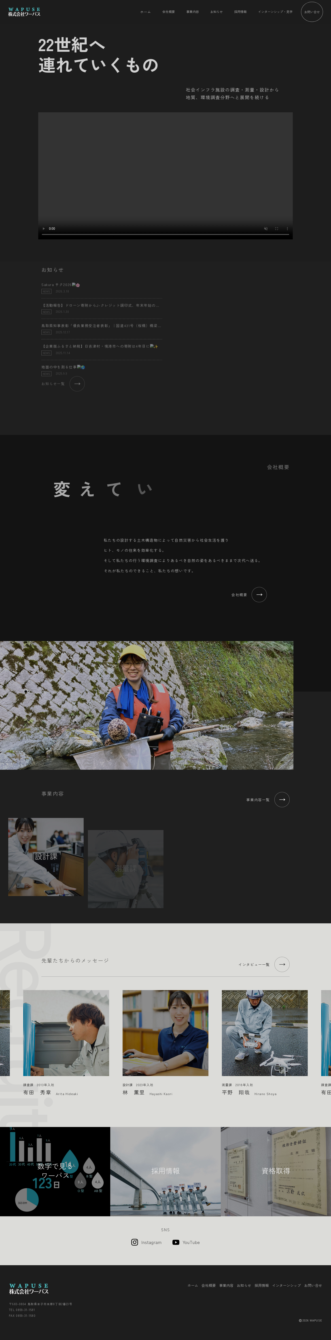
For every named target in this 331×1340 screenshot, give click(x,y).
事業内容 (192, 11)
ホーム (145, 11)
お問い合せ (312, 12)
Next (326, 1039)
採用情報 (240, 11)
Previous (5, 1039)
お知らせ (216, 11)
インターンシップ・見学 (275, 11)
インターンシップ (286, 1285)
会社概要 (168, 11)
